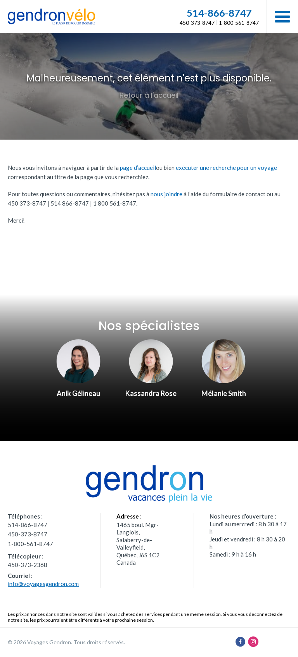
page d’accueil (138, 167)
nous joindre (166, 193)
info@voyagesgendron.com (43, 583)
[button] (282, 16)
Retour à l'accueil (149, 95)
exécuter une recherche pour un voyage (226, 167)
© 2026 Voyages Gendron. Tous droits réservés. (66, 642)
